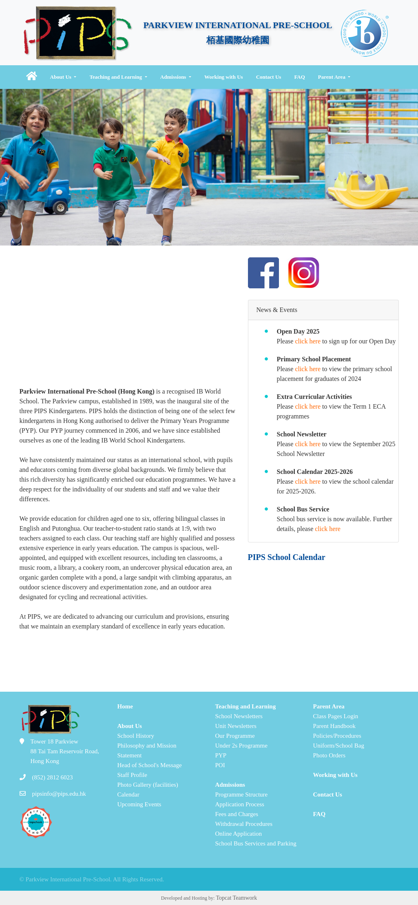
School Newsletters (239, 716)
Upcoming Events (139, 804)
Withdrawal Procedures (244, 824)
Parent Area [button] (332, 77)
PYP (221, 755)
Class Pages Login (335, 716)
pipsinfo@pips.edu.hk (59, 793)
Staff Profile (132, 775)
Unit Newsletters (236, 726)
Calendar (128, 794)
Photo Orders (329, 755)
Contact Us (268, 77)
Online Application (238, 833)
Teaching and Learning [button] (116, 77)
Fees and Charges (237, 814)
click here (308, 341)
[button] (32, 77)
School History (135, 735)
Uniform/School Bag (338, 745)
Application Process (239, 804)
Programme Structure (241, 794)
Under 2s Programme (241, 745)
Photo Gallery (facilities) (147, 784)
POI (220, 765)
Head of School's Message (149, 765)
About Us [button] (61, 77)
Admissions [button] (174, 77)
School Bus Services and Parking (255, 843)
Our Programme (235, 735)
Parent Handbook (334, 726)
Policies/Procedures (337, 735)
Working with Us (223, 77)
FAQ (299, 77)
